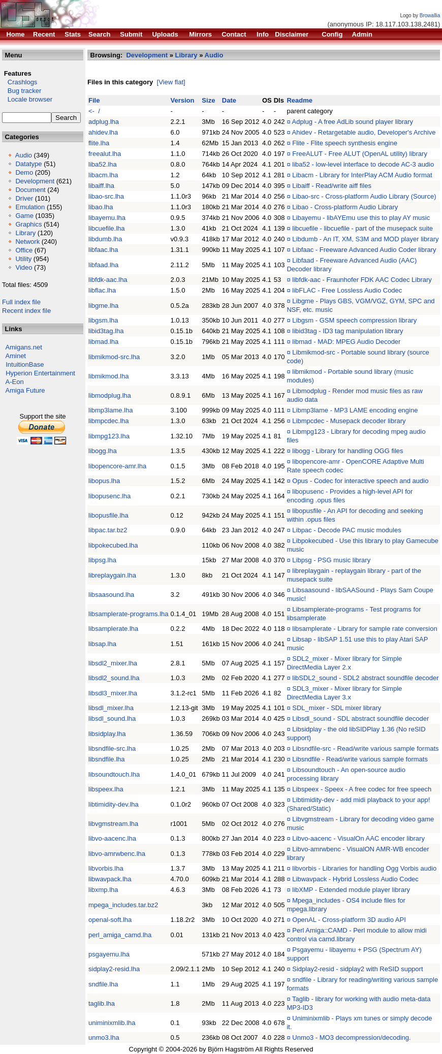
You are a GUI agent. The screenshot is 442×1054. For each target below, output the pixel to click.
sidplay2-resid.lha (114, 969)
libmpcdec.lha (108, 421)
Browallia (430, 15)
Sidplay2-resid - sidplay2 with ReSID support (357, 969)
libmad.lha (103, 341)
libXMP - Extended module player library (351, 889)
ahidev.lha (103, 132)
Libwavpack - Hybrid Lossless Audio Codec (355, 879)
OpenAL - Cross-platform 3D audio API (349, 919)
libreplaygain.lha (112, 575)
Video (23, 267)
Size (208, 100)
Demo (24, 172)
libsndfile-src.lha (112, 748)
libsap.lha (102, 644)
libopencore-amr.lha (117, 466)
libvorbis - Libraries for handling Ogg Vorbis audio (364, 868)
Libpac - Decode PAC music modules (346, 530)
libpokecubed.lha (113, 545)
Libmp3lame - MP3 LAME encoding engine (355, 410)
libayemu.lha (106, 217)
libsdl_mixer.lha (111, 708)
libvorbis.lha (105, 868)
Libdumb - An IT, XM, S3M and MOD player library (365, 239)
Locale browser (27, 99)
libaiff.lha (101, 185)
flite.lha (98, 143)
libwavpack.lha (110, 879)
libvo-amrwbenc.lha (116, 853)
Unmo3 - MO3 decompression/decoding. (351, 1037)
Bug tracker (21, 90)
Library (25, 233)
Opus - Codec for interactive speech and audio (360, 481)
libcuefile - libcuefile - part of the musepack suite (362, 228)
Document (30, 190)
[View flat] (171, 82)
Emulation (30, 207)
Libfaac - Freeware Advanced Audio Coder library (364, 249)
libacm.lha (103, 175)
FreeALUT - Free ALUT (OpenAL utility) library (359, 153)
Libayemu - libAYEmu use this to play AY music (361, 217)
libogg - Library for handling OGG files (347, 451)
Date (229, 100)
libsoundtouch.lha (114, 774)
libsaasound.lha (111, 594)
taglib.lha (101, 1003)
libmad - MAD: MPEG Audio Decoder (346, 341)
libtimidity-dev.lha (113, 804)
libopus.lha (104, 481)
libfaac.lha (103, 249)
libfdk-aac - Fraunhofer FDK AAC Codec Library (362, 279)
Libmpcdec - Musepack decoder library (348, 421)
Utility (23, 259)
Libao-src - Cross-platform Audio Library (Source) (364, 196)
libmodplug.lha (109, 395)
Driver (24, 198)
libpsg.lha (102, 560)
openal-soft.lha (110, 919)
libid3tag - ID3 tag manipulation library (347, 331)
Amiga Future (25, 390)
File (94, 100)
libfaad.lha (103, 265)
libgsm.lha (103, 320)
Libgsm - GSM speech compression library (354, 320)
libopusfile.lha (108, 515)
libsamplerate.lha (113, 628)
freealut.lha (104, 153)
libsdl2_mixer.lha (112, 663)
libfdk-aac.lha (108, 279)
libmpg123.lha (109, 436)
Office (24, 250)
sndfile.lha (103, 984)
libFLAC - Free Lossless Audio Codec (347, 290)
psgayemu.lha (109, 954)
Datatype (28, 164)
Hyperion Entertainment (40, 373)
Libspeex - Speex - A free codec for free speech (361, 789)
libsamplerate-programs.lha (128, 614)
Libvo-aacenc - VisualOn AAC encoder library (358, 838)
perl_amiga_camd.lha (119, 935)
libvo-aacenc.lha (112, 838)
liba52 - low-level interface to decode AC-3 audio (363, 164)
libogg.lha (102, 451)
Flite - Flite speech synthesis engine (344, 143)
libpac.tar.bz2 (108, 530)
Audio (23, 155)
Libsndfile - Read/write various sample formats (360, 759)
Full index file (21, 302)
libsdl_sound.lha (112, 718)
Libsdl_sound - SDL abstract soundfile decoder (360, 718)
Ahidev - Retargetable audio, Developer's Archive (364, 132)
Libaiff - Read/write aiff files (331, 185)
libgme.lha (103, 305)
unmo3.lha (103, 1037)
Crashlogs (19, 82)
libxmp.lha (103, 889)
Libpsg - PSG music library (331, 560)
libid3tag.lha (105, 331)
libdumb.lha (105, 239)
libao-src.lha (106, 196)
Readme (299, 100)
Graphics (28, 224)
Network (27, 241)
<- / (94, 111)
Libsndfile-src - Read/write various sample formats (365, 748)
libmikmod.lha (108, 376)
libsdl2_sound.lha (113, 678)
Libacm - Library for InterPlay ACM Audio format (362, 175)
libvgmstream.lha (113, 823)
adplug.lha (103, 121)
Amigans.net (24, 347)
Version (183, 100)
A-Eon (15, 382)
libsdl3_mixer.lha (112, 693)
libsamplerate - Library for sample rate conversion (364, 628)
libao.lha (100, 207)
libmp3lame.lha (110, 410)
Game (24, 215)
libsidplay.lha (106, 734)
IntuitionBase (25, 364)
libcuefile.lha (106, 228)
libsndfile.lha (106, 759)
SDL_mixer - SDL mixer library (336, 708)
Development (34, 181)
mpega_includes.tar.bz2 (123, 905)
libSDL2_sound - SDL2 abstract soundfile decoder (365, 678)
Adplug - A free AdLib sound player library (352, 121)
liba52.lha (102, 164)
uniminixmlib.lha (111, 1023)
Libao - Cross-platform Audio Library (345, 207)
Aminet (16, 356)
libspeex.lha (105, 789)
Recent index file (26, 310)
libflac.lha (102, 290)
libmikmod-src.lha (114, 357)
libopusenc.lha (109, 496)
